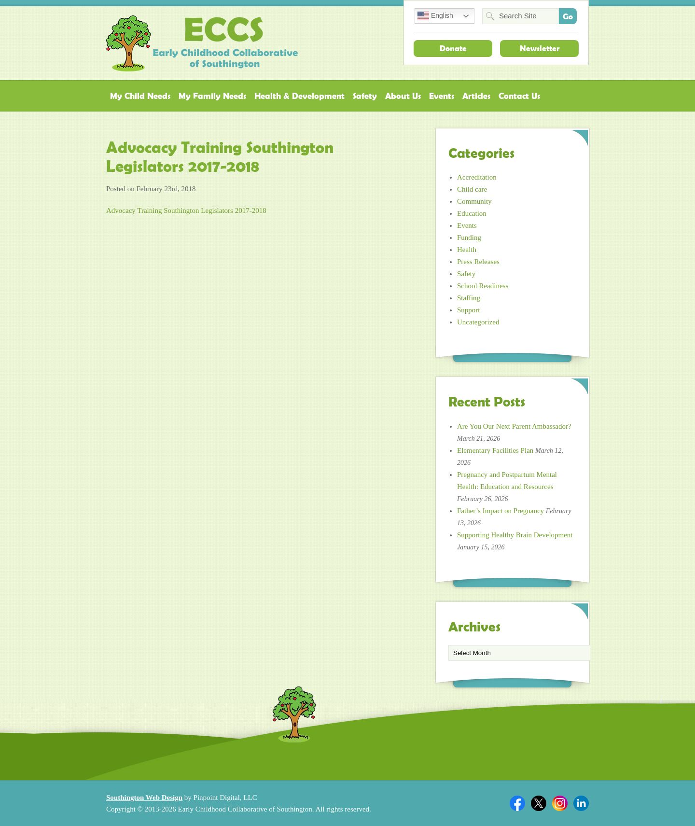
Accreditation (477, 177)
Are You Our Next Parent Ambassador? (514, 426)
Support (468, 310)
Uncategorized (478, 322)
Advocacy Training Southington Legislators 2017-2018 (186, 210)
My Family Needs (212, 96)
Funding (469, 237)
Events (441, 96)
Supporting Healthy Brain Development (515, 535)
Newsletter (539, 48)
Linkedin (581, 803)
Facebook (517, 803)
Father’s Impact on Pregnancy (500, 511)
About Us (403, 96)
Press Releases (478, 262)
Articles (476, 96)
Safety (365, 96)
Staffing (468, 298)
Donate (453, 48)
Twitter (538, 803)
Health (466, 249)
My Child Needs (140, 96)
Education (471, 213)
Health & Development (299, 96)
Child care (472, 189)
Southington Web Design (144, 797)
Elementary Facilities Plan (495, 450)
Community (474, 201)
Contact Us (519, 96)
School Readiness (482, 286)
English (435, 16)
